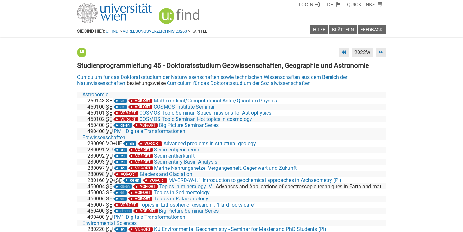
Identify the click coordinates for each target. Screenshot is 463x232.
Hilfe (319, 30)
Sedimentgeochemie (177, 150)
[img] (180, 18)
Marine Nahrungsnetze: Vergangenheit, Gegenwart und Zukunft (225, 168)
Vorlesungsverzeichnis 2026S (155, 31)
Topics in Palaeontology (181, 199)
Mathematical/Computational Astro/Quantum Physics (215, 101)
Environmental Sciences (109, 223)
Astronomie (95, 95)
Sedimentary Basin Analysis (185, 162)
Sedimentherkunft (174, 156)
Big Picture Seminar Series (189, 125)
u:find (112, 31)
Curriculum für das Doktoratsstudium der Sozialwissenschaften (239, 83)
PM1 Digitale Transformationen (149, 131)
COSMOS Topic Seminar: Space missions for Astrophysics (205, 113)
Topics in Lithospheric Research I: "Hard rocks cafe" (197, 205)
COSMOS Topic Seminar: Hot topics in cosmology (195, 119)
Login (306, 5)
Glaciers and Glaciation (166, 174)
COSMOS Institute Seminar (184, 107)
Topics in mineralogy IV (185, 186)
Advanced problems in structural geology (209, 143)
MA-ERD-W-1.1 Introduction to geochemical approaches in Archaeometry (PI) (254, 180)
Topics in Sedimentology (182, 192)
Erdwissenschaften (103, 137)
